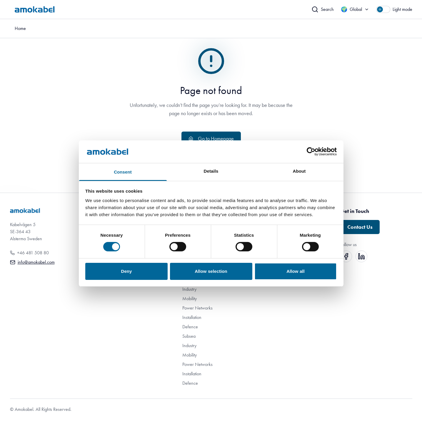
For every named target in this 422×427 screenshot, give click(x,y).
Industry (189, 289)
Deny (126, 271)
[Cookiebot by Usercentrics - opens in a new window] (311, 151)
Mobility (189, 298)
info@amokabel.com (36, 262)
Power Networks (197, 308)
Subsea (189, 336)
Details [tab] (211, 171)
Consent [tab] (123, 171)
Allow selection (211, 271)
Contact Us (360, 227)
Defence (190, 327)
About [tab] (299, 171)
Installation (191, 317)
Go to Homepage (211, 138)
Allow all (295, 271)
